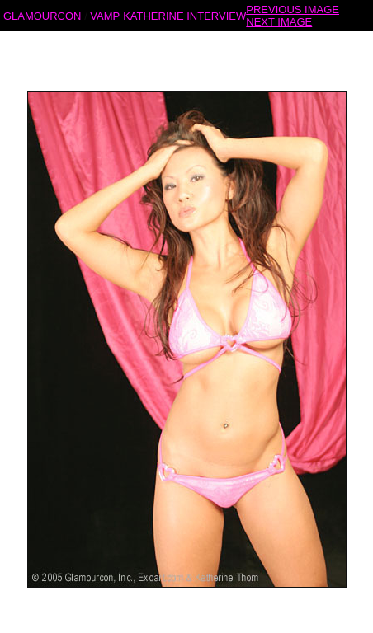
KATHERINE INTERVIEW (184, 15)
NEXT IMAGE (279, 21)
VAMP (105, 15)
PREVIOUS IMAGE (292, 8)
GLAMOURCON (42, 15)
